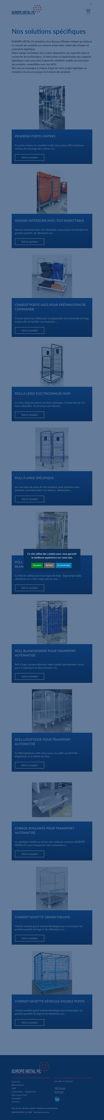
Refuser (49, 565)
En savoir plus (63, 565)
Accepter (37, 565)
